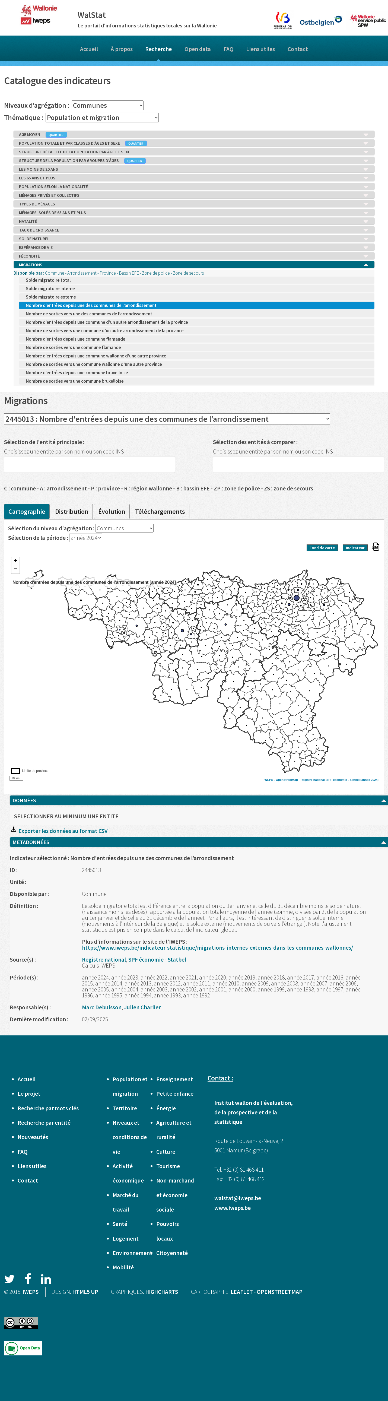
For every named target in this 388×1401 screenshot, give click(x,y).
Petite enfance (174, 1093)
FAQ (229, 49)
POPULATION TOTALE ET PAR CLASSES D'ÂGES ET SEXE (194, 143)
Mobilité (123, 1267)
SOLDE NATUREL (194, 239)
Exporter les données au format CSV (58, 831)
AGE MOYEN (194, 135)
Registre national (313, 779)
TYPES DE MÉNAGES (194, 204)
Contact (298, 49)
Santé (120, 1224)
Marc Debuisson (102, 1007)
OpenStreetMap (287, 779)
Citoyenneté (172, 1253)
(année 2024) (369, 779)
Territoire (125, 1108)
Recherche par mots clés (48, 1108)
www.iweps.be (232, 1208)
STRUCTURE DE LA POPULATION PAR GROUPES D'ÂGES (194, 161)
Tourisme (168, 1166)
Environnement (132, 1253)
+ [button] (15, 561)
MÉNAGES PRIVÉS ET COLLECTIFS (194, 195)
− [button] (15, 569)
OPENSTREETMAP (280, 1291)
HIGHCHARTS (161, 1291)
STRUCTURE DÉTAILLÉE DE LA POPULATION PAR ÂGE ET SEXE (194, 152)
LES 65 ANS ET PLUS (194, 178)
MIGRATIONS (194, 265)
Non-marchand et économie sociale (175, 1195)
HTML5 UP (85, 1291)
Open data (198, 49)
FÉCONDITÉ (194, 256)
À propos (122, 49)
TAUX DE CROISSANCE (194, 230)
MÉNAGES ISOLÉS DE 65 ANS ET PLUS (194, 213)
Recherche (158, 49)
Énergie (166, 1108)
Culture (165, 1151)
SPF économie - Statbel (343, 779)
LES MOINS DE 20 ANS (194, 169)
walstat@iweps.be (237, 1198)
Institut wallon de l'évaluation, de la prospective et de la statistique (253, 1112)
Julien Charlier (142, 1007)
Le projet (29, 1093)
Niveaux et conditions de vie (130, 1137)
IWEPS (31, 1291)
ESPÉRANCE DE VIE (194, 248)
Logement (126, 1238)
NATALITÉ (194, 221)
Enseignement (174, 1079)
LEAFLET (242, 1291)
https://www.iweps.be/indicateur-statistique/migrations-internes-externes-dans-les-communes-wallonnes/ (217, 947)
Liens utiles (260, 49)
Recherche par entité (44, 1122)
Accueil (89, 49)
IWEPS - (269, 779)
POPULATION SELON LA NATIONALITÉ (194, 187)
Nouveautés (33, 1137)
